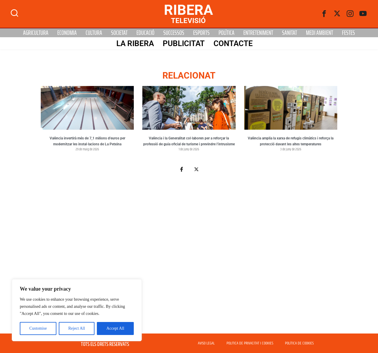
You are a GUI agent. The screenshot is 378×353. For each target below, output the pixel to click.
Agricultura (35, 32)
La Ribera (135, 43)
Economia (67, 32)
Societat (119, 32)
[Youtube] (363, 14)
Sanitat (289, 32)
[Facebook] (324, 14)
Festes (348, 32)
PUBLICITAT (184, 43)
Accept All (115, 328)
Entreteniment (258, 32)
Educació (145, 32)
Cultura (94, 32)
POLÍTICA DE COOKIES (299, 343)
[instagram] (350, 14)
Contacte (233, 43)
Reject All (76, 328)
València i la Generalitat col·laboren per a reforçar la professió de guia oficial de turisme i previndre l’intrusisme (189, 141)
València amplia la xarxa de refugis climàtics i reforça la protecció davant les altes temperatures (290, 141)
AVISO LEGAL (206, 343)
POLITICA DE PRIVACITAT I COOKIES (250, 343)
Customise (38, 328)
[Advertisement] (189, 256)
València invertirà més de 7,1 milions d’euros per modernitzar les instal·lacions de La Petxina (87, 141)
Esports (201, 32)
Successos (173, 32)
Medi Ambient (319, 32)
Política (226, 32)
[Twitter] (337, 14)
